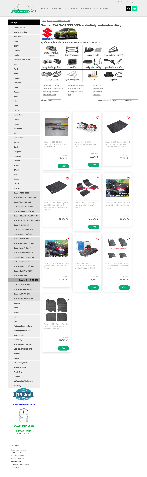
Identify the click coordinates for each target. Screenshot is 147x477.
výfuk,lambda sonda (49, 95)
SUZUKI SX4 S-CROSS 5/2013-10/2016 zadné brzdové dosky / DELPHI (85, 265)
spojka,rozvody (97, 92)
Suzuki (49, 21)
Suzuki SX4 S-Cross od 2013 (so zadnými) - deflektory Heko (56, 265)
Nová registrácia (132, 2)
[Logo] (24, 8)
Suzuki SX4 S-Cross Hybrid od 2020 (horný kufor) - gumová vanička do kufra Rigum (56, 206)
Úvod (44, 21)
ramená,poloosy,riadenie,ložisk (53, 89)
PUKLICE (75, 8)
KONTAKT (104, 8)
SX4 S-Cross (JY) (90, 42)
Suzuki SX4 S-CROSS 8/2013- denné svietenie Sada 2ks (85, 144)
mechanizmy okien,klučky (51, 92)
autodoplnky (97, 95)
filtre (69, 95)
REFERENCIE (86, 8)
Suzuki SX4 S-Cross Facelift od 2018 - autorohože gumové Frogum (56, 326)
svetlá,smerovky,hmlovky (51, 85)
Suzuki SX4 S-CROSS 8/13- (61, 21)
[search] (128, 8)
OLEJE (66, 8)
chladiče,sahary (98, 89)
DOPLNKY (45, 8)
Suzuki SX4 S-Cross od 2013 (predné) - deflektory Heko (117, 204)
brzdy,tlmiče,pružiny (74, 89)
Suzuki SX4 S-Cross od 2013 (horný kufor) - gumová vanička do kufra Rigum (117, 144)
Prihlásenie (121, 2)
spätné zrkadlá (97, 85)
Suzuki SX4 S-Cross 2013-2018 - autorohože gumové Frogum (117, 265)
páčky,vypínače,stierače (75, 92)
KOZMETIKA (56, 8)
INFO (96, 8)
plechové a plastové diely (76, 85)
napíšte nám (16, 461)
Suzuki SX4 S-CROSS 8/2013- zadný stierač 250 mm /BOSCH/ (55, 144)
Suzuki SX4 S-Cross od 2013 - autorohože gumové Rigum (87, 205)
